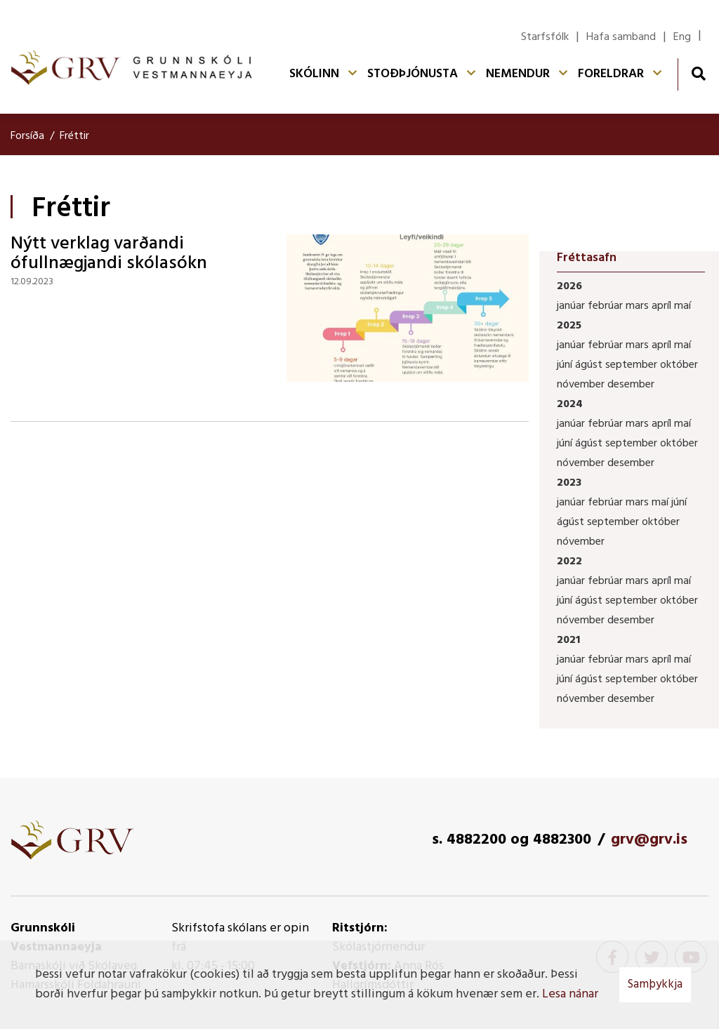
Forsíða (27, 136)
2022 (569, 561)
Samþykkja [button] (655, 984)
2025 (569, 326)
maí (682, 306)
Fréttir (74, 136)
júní (566, 365)
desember (630, 385)
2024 (570, 404)
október (679, 365)
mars (639, 306)
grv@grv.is (649, 840)
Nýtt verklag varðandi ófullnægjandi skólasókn (109, 254)
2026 (569, 286)
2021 (568, 640)
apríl (663, 306)
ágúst (590, 365)
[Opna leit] (698, 73)
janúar (572, 306)
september (632, 365)
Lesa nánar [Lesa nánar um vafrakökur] (570, 994)
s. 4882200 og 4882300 (511, 840)
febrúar (607, 306)
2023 (569, 483)
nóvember (582, 385)
